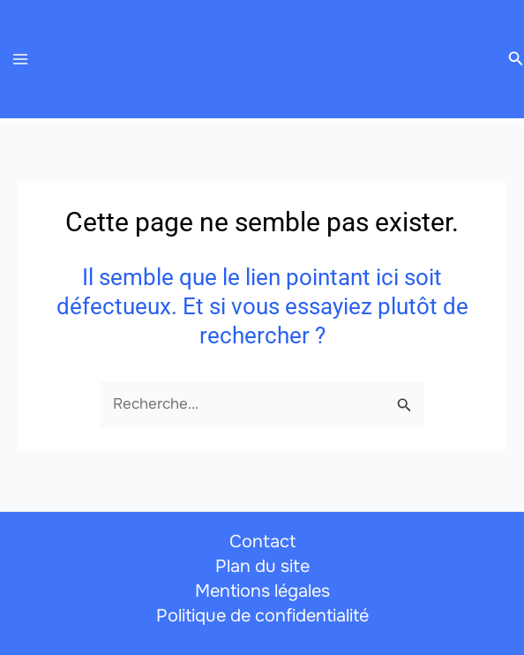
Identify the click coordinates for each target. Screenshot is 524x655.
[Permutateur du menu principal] (20, 59)
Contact (262, 542)
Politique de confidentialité (262, 616)
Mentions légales (262, 591)
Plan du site (262, 566)
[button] (516, 59)
